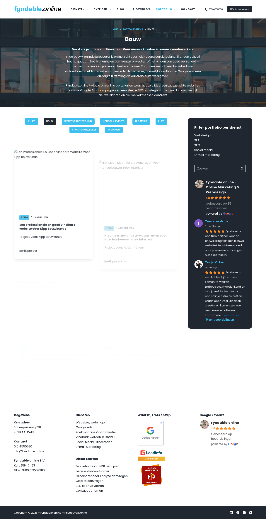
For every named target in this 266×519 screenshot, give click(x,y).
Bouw (49, 121)
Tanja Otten (214, 262)
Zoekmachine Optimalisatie (96, 432)
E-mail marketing (207, 155)
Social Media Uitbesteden (94, 442)
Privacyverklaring (75, 513)
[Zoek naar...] (216, 168)
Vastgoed (114, 129)
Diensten (80, 9)
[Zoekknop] (242, 168)
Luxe (161, 121)
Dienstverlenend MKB (78, 121)
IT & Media (141, 121)
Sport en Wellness (84, 129)
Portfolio (166, 9)
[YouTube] (250, 512)
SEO (197, 145)
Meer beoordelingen (220, 319)
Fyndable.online (225, 422)
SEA (197, 140)
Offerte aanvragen (239, 9)
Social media (203, 150)
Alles (31, 121)
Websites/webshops (91, 422)
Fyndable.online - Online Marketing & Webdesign (222, 187)
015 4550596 (214, 9)
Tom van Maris (216, 221)
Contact (188, 9)
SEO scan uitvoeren (90, 486)
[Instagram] (244, 512)
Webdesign (202, 135)
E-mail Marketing (88, 447)
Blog (120, 9)
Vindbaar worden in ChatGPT (97, 437)
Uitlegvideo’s (140, 9)
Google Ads (84, 427)
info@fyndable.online (29, 451)
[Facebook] (237, 512)
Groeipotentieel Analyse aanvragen (102, 476)
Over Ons (102, 9)
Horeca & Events (113, 121)
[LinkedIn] (231, 512)
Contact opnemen (89, 491)
